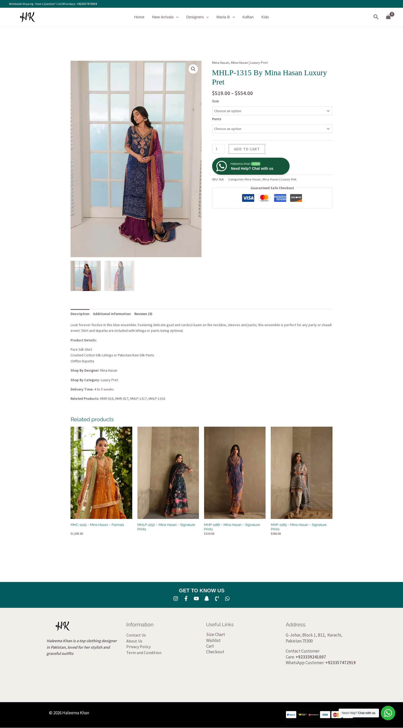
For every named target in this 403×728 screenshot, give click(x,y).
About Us (134, 640)
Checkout (215, 652)
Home (139, 17)
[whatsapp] (227, 598)
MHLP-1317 (138, 398)
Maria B (225, 17)
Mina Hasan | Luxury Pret (249, 62)
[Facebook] (186, 598)
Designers (197, 17)
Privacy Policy (138, 646)
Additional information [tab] (112, 313)
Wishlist (213, 640)
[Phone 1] (217, 598)
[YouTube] (196, 598)
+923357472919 (86, 4)
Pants (216, 119)
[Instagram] (175, 598)
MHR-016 (106, 398)
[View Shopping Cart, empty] (388, 17)
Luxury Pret (109, 380)
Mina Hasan (220, 62)
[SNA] (206, 598)
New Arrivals (165, 17)
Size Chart (215, 634)
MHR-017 (121, 398)
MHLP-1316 (157, 398)
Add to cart (247, 149)
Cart (210, 646)
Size (215, 101)
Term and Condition (143, 652)
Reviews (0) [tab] (143, 313)
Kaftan (248, 17)
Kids (265, 17)
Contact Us (136, 635)
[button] (176, 17)
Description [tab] (80, 313)
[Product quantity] (218, 148)
